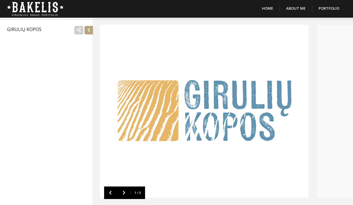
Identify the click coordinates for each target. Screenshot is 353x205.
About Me (295, 8)
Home (267, 8)
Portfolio (329, 8)
